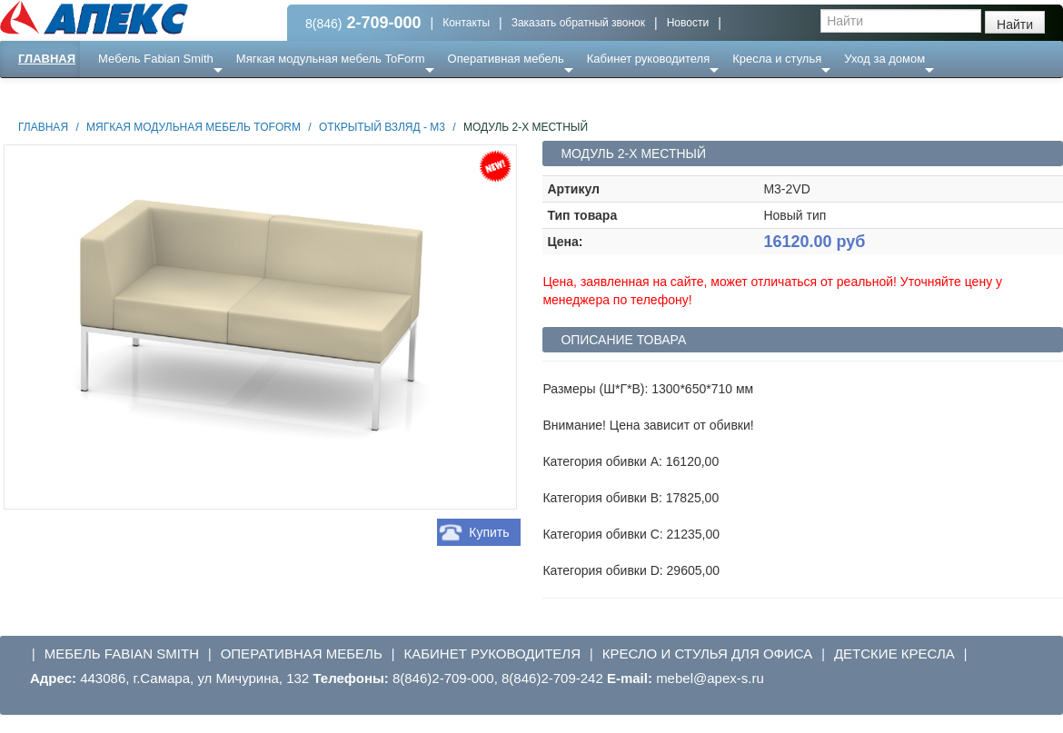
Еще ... (127, 95)
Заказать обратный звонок (578, 22)
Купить (489, 532)
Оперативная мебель (506, 58)
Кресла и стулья (776, 58)
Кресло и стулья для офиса (707, 653)
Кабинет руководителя (648, 58)
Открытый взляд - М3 (382, 127)
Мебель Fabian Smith (156, 58)
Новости (688, 22)
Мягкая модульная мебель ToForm (330, 58)
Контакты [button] (466, 22)
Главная (46, 58)
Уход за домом (884, 58)
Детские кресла (894, 653)
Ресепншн (196, 95)
